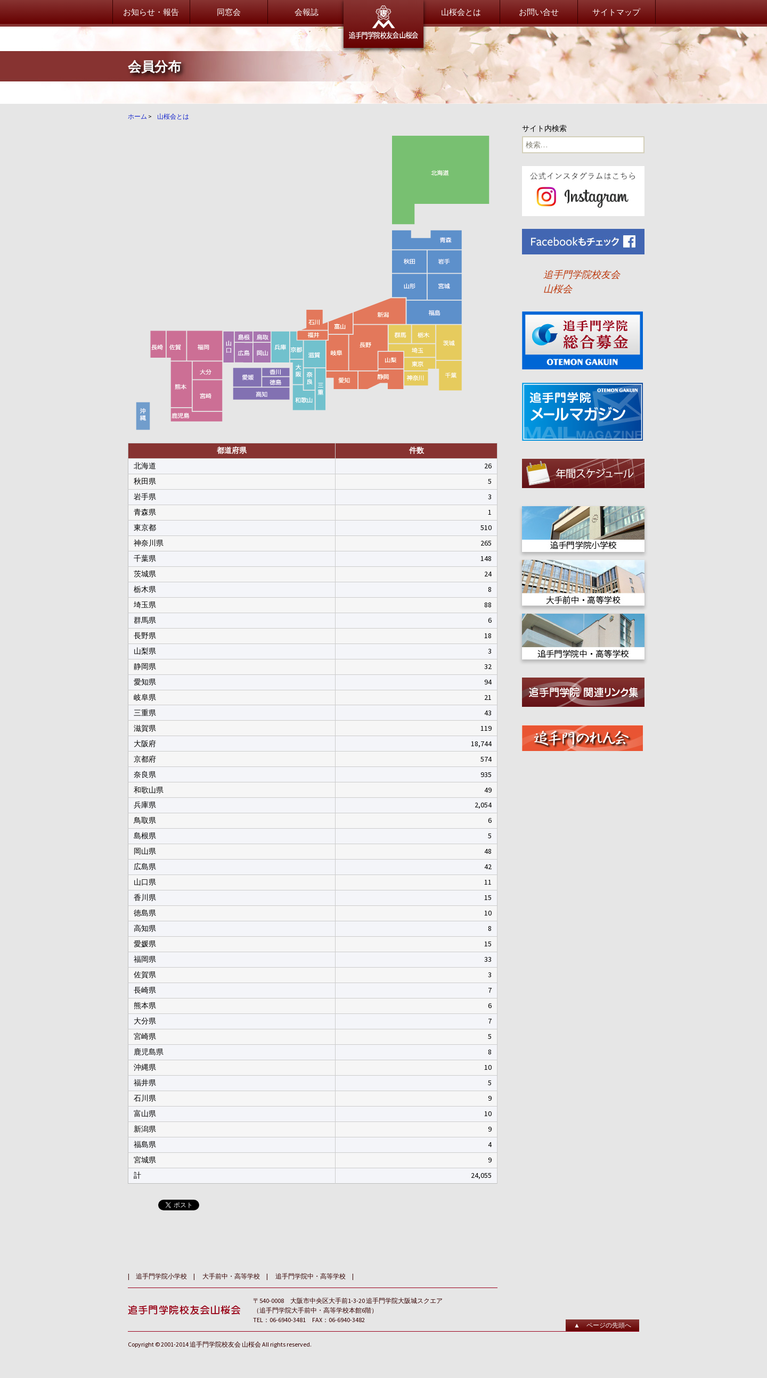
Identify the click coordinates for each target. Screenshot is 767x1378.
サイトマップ (616, 12)
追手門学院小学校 (161, 1276)
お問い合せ (539, 12)
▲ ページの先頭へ (602, 1325)
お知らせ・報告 (151, 12)
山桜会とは (461, 12)
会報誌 (307, 12)
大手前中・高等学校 (231, 1276)
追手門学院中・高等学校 (310, 1276)
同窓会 (229, 12)
